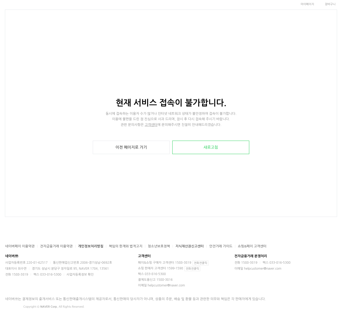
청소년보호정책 (159, 246)
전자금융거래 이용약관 (56, 246)
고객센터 (151, 124)
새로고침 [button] (210, 147)
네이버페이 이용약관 (20, 246)
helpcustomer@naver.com (166, 285)
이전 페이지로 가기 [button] (131, 147)
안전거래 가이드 (220, 246)
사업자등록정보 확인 (80, 274)
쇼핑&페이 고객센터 (252, 246)
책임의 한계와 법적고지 (125, 246)
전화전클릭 (200, 263)
